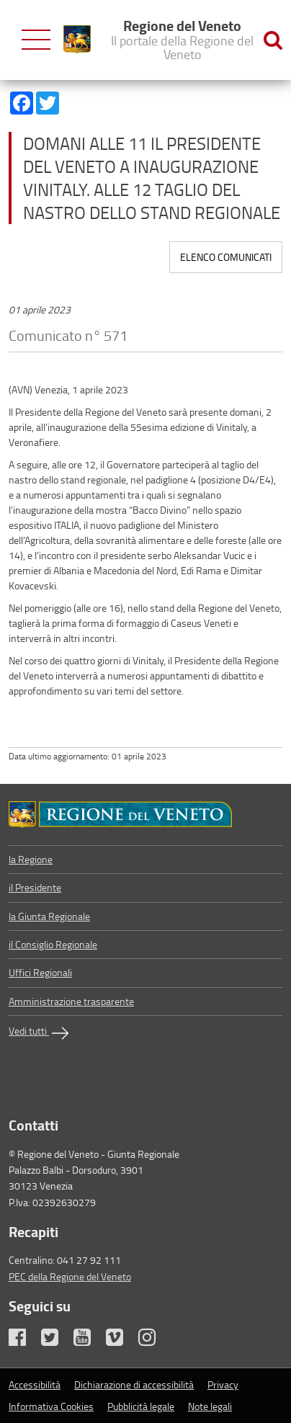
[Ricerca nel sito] (273, 40)
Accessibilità (35, 1384)
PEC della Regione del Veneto (70, 1276)
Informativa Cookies (51, 1406)
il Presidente (35, 887)
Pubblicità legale (140, 1406)
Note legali (210, 1406)
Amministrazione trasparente (71, 1001)
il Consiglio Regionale (53, 944)
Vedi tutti (40, 1033)
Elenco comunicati (226, 257)
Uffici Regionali (40, 972)
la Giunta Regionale (49, 916)
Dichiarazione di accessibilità (134, 1384)
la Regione (31, 859)
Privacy (222, 1384)
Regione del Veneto (182, 39)
